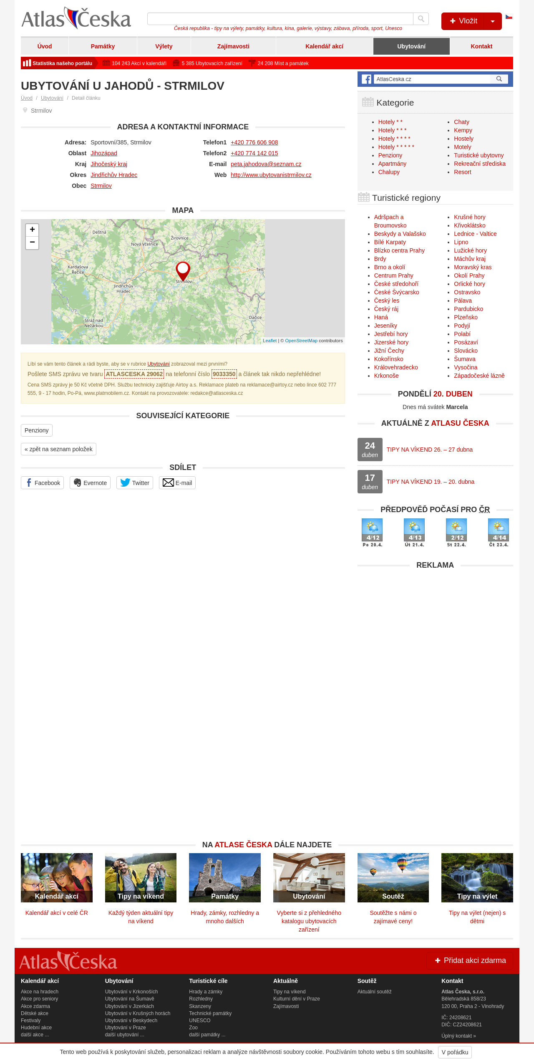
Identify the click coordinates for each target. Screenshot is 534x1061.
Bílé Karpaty (390, 242)
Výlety (163, 46)
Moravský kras (472, 267)
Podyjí (462, 325)
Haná (381, 317)
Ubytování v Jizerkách (129, 1006)
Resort (462, 172)
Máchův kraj (469, 258)
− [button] (32, 243)
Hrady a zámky (205, 992)
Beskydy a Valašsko (400, 233)
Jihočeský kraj (109, 164)
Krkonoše (386, 375)
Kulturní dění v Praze (296, 999)
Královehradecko (396, 367)
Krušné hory (469, 217)
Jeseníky (385, 325)
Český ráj (386, 309)
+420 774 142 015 (254, 153)
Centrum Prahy (393, 275)
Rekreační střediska (480, 163)
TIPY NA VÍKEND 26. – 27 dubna (430, 449)
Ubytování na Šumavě (129, 999)
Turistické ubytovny (479, 155)
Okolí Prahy (469, 275)
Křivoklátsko (469, 225)
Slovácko (466, 350)
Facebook (42, 482)
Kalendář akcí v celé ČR (56, 912)
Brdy (380, 258)
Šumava (464, 359)
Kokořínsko (388, 359)
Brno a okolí (390, 267)
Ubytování (411, 46)
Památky (103, 46)
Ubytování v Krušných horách (138, 1013)
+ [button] (32, 230)
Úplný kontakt (456, 1036)
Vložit (474, 21)
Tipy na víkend (289, 992)
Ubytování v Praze (125, 1028)
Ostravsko (467, 292)
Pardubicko (468, 309)
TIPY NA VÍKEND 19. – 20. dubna (431, 481)
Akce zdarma (35, 1006)
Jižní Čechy (389, 350)
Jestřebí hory (391, 334)
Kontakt (481, 46)
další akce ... (35, 1035)
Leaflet (270, 340)
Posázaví (466, 342)
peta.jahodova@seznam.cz (266, 164)
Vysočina (465, 367)
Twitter (134, 482)
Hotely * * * (392, 130)
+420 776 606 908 (254, 142)
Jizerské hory (391, 342)
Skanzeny (200, 1006)
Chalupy (389, 172)
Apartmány (392, 163)
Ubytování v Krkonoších (131, 992)
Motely (462, 147)
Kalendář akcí (324, 46)
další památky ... (207, 1035)
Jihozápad (104, 153)
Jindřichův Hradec (114, 175)
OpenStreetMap (301, 340)
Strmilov (101, 185)
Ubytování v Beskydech (131, 1020)
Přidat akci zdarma (469, 960)
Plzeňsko (466, 317)
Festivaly (30, 1020)
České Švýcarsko (396, 292)
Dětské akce (34, 1013)
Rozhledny (201, 999)
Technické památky (210, 1013)
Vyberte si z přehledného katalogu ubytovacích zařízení (309, 921)
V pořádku (455, 1052)
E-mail (177, 482)
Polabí (462, 334)
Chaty (461, 122)
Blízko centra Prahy (399, 250)
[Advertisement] (435, 632)
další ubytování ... (124, 1035)
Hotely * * (390, 122)
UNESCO (199, 1020)
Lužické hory (470, 250)
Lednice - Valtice (475, 233)
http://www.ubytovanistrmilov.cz (271, 175)
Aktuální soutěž (375, 992)
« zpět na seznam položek (59, 449)
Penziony (37, 430)
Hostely (464, 138)
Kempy (463, 130)
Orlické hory (469, 283)
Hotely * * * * (394, 138)
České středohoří (396, 283)
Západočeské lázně (479, 375)
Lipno (461, 242)
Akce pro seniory (39, 999)
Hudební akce (36, 1028)
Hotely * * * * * (396, 147)
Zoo (193, 1028)
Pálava (463, 300)
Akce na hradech (39, 992)
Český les (387, 300)
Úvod (45, 46)
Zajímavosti (233, 46)
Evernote (90, 482)
